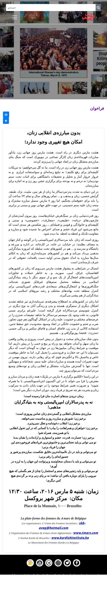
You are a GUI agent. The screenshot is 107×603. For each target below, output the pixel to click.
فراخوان (97, 108)
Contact (53, 595)
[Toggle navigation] (14, 17)
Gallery (53, 590)
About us (54, 600)
